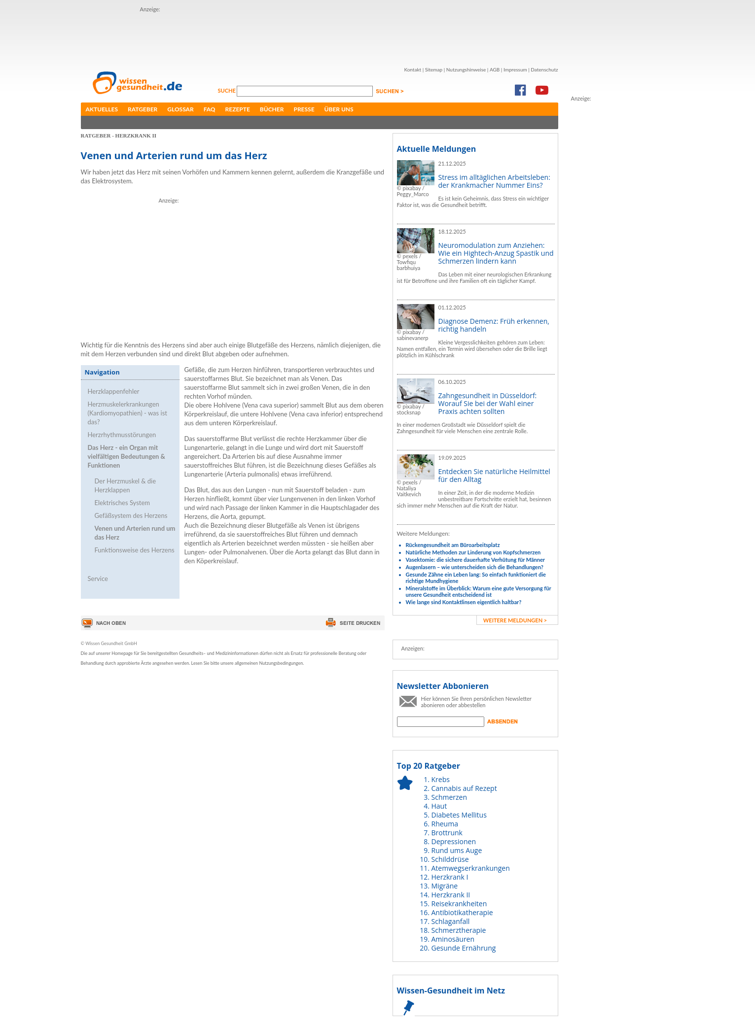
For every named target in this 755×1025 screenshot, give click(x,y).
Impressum (515, 69)
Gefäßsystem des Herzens (131, 515)
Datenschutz (544, 69)
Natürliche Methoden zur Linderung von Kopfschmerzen (473, 552)
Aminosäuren (453, 939)
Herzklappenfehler (114, 391)
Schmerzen (449, 797)
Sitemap (433, 69)
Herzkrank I (449, 877)
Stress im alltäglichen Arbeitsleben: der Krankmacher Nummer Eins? (494, 181)
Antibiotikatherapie (462, 912)
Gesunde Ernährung (463, 948)
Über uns (339, 109)
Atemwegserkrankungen (470, 868)
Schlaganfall (450, 921)
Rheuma (444, 823)
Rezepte (237, 109)
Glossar (180, 109)
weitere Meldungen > (515, 620)
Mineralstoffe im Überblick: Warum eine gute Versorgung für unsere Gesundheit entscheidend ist (478, 591)
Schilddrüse (450, 859)
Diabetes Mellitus (459, 815)
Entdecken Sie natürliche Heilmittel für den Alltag (494, 475)
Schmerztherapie (458, 930)
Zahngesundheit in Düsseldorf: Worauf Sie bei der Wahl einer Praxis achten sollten (487, 403)
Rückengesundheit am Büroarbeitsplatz (453, 545)
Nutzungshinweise (466, 69)
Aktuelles (102, 109)
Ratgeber (142, 109)
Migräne (444, 885)
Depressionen (453, 841)
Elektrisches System (122, 503)
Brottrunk (447, 832)
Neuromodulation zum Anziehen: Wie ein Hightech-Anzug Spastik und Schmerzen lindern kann (496, 253)
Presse (303, 109)
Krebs (440, 779)
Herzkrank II (450, 894)
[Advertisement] (319, 36)
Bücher (272, 109)
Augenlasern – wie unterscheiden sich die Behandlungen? (474, 567)
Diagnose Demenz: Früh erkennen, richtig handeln (493, 325)
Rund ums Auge (456, 850)
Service (98, 578)
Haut (439, 806)
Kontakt (412, 69)
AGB (495, 69)
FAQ (210, 109)
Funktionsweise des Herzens (135, 550)
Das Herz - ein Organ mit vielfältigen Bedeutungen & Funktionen (127, 456)
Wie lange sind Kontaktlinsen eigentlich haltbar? (464, 602)
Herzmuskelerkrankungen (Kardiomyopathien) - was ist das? (127, 413)
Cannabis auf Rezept (464, 788)
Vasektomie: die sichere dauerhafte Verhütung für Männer (475, 559)
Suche (227, 90)
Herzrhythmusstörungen (122, 435)
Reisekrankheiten (459, 903)
